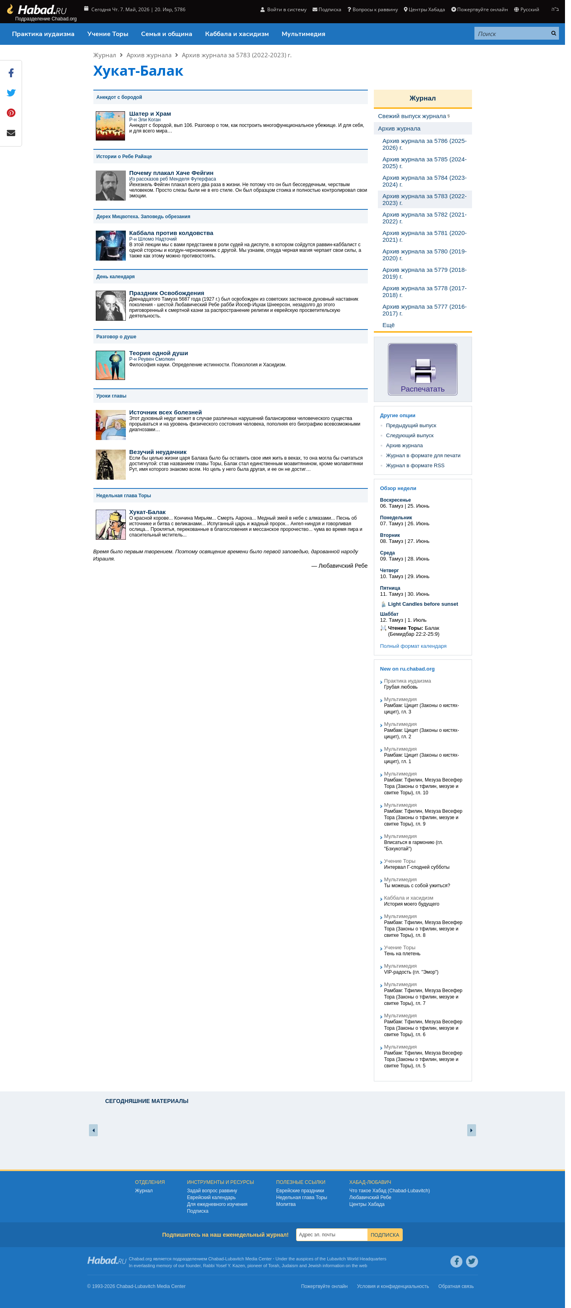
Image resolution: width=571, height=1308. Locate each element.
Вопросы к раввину (372, 9)
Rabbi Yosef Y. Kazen (224, 1265)
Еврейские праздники (300, 1190)
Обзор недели (398, 488)
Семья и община (166, 34)
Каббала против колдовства (171, 232)
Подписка (327, 9)
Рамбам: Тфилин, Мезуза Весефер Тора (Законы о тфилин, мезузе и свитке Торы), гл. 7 (423, 997)
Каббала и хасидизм (237, 34)
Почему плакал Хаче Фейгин (171, 172)
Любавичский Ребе (370, 1197)
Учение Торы (107, 34)
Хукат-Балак (147, 511)
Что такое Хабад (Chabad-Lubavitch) (389, 1190)
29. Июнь (419, 576)
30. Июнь (419, 594)
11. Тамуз (392, 594)
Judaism (290, 1265)
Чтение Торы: (406, 628)
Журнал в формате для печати (423, 455)
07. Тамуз (392, 523)
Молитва (286, 1204)
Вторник (390, 535)
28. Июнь (419, 559)
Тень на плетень (402, 953)
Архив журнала (149, 55)
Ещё (389, 324)
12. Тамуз (392, 620)
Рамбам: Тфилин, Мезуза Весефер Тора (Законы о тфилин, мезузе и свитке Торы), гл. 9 (423, 817)
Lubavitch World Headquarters (356, 1258)
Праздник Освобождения (166, 292)
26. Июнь (419, 523)
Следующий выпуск (410, 435)
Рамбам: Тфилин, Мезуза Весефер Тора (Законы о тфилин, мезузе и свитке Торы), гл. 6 (423, 1028)
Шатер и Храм (150, 113)
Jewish (314, 1265)
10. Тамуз (392, 576)
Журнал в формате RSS (415, 465)
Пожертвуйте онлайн (479, 9)
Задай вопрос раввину (212, 1190)
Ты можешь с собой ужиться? (417, 885)
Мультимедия (303, 34)
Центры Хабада (424, 9)
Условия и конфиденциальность (393, 1286)
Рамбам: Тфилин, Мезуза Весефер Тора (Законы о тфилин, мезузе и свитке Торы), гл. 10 (423, 786)
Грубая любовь (401, 687)
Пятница (390, 588)
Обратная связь (456, 1286)
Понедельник (396, 517)
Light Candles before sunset (423, 604)
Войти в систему (283, 9)
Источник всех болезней (165, 412)
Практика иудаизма (43, 34)
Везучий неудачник (158, 451)
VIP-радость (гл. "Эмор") (411, 972)
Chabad (216, 1258)
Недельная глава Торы (301, 1197)
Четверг (389, 570)
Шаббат (389, 614)
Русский (526, 9)
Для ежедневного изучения (217, 1204)
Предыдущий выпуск (411, 425)
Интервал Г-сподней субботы (417, 867)
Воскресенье (395, 500)
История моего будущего (412, 904)
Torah (273, 1265)
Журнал (104, 55)
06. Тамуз (392, 506)
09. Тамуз (392, 559)
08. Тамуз (392, 541)
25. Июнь (419, 506)
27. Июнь (419, 541)
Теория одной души (158, 353)
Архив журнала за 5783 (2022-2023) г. (237, 55)
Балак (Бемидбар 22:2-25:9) (414, 631)
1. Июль (417, 620)
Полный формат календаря (413, 646)
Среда (387, 553)
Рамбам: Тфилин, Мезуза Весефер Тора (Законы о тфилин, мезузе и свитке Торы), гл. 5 (423, 1059)
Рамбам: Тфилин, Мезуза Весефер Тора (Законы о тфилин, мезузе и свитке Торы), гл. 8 (423, 929)
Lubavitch (234, 1258)
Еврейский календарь (211, 1197)
